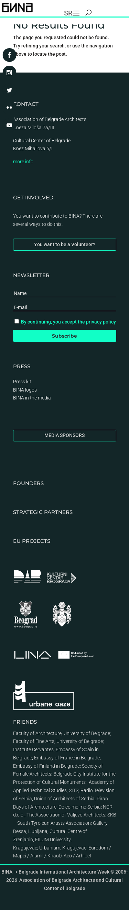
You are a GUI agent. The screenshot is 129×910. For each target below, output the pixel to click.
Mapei (19, 855)
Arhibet (84, 855)
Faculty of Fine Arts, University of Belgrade (58, 741)
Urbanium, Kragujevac (62, 848)
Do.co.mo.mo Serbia (79, 807)
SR (68, 13)
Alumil (36, 855)
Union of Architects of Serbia (64, 798)
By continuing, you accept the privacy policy (68, 322)
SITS (73, 790)
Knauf (54, 855)
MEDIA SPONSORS (64, 435)
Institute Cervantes (33, 749)
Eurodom (98, 848)
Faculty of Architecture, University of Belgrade (61, 733)
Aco (68, 855)
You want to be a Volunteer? (64, 244)
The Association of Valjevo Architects (65, 815)
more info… (24, 161)
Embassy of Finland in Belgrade (46, 766)
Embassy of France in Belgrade (67, 757)
